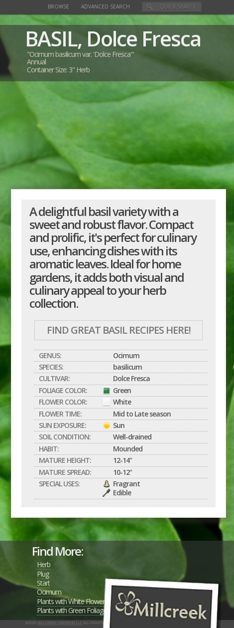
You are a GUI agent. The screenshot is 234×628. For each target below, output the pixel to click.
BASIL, (53, 38)
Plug (43, 574)
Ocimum (49, 592)
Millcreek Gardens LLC (60, 623)
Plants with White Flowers (72, 601)
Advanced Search (105, 6)
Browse (58, 6)
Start (43, 583)
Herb (43, 564)
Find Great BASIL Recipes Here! (119, 330)
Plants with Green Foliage (72, 610)
